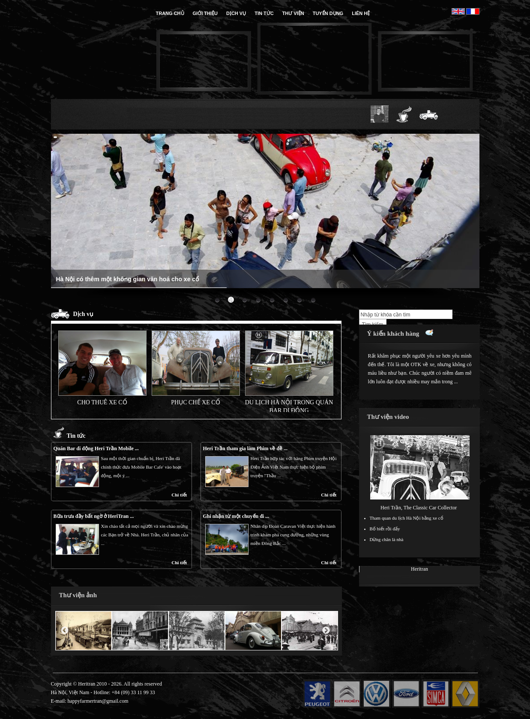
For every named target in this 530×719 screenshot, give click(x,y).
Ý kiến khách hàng (393, 333)
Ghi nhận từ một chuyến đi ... (236, 516)
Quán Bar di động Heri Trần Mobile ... (96, 448)
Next (326, 630)
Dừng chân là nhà (387, 539)
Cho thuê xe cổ (102, 402)
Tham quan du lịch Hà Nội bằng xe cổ (406, 517)
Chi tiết (179, 494)
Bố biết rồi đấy (385, 528)
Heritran (419, 569)
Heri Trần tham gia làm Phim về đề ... (245, 448)
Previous (64, 630)
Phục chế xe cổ (195, 402)
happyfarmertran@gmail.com (98, 701)
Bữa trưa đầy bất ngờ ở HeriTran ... (94, 516)
